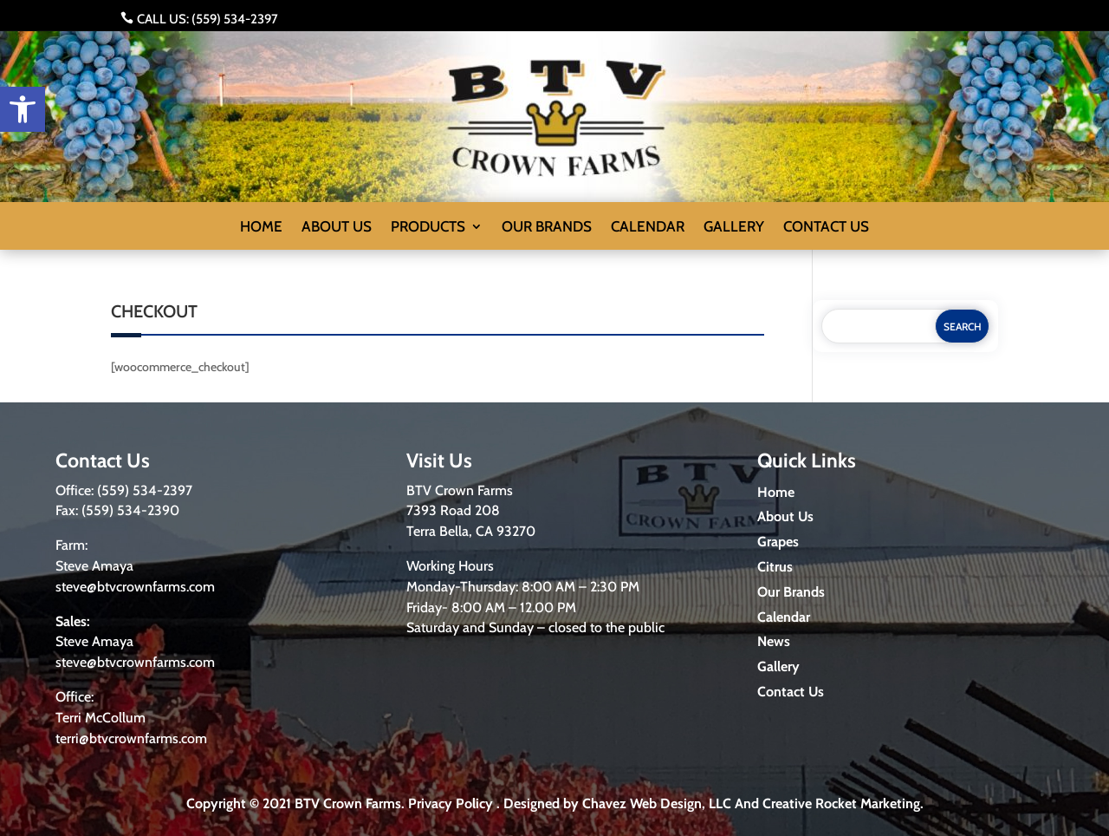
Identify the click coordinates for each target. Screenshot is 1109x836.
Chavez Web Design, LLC (656, 803)
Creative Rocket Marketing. (843, 803)
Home (261, 227)
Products (428, 227)
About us (337, 227)
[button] (22, 109)
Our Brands (547, 227)
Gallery (734, 227)
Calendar (647, 227)
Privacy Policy (450, 803)
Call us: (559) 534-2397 (207, 19)
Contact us (826, 227)
